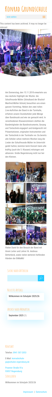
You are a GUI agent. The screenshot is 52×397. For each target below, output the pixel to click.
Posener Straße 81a (14, 367)
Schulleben (10, 376)
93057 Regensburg (13, 371)
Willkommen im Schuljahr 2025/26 (24, 296)
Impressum (28, 392)
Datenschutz (41, 392)
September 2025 (16, 315)
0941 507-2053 (19, 352)
